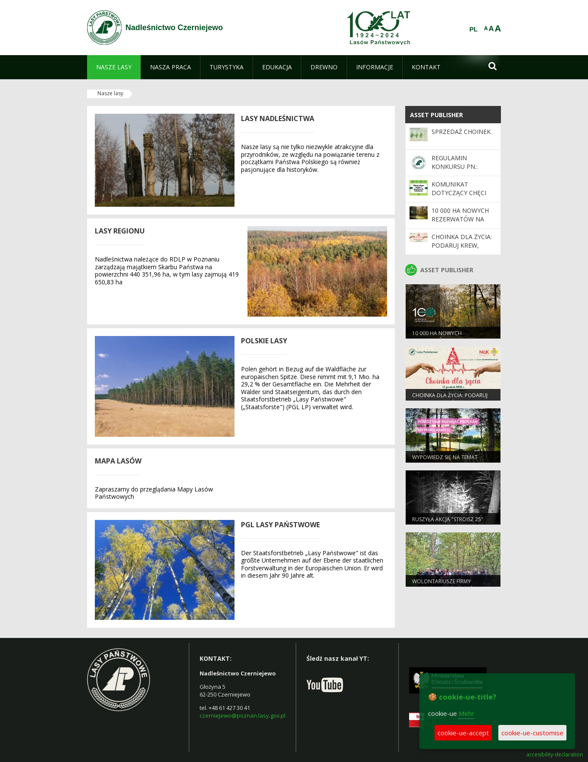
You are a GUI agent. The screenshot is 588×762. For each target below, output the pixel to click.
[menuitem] (114, 67)
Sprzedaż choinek (461, 132)
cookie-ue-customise (532, 732)
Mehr (466, 713)
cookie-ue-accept (463, 732)
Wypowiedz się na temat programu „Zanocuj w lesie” (450, 461)
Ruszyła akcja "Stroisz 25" (447, 519)
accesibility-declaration (554, 755)
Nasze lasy (110, 93)
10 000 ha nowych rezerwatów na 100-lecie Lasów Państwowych (460, 223)
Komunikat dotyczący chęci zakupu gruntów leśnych (460, 197)
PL (473, 29)
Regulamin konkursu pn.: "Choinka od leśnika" (455, 171)
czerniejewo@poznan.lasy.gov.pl (242, 715)
